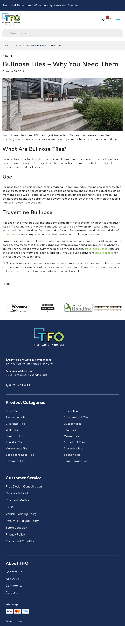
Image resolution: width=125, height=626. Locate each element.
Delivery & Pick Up (18, 493)
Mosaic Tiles (71, 436)
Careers (11, 592)
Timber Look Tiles (17, 417)
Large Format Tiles (76, 461)
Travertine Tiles (73, 448)
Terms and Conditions (21, 541)
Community (14, 585)
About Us (12, 578)
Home (5, 46)
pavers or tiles (104, 253)
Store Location (16, 527)
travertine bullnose (96, 249)
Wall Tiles (12, 430)
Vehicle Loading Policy (21, 514)
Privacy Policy (15, 534)
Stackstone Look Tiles (20, 455)
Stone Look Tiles (74, 442)
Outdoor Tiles (72, 424)
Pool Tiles (70, 430)
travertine (8, 234)
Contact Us (14, 572)
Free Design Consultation (24, 486)
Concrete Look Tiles (76, 417)
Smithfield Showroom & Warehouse (25, 5)
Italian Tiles (71, 411)
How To (17, 46)
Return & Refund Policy (22, 521)
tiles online (96, 267)
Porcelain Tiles (15, 442)
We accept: (13, 604)
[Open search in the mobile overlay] (62, 35)
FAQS (10, 507)
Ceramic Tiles (14, 436)
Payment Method (18, 500)
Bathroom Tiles (15, 461)
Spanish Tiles (72, 455)
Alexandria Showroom (68, 5)
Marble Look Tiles (17, 448)
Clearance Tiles (15, 424)
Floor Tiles (12, 411)
